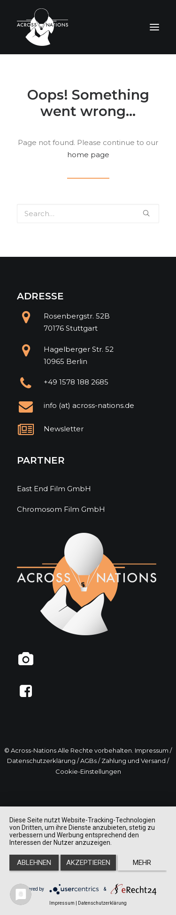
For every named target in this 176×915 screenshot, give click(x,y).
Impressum (151, 750)
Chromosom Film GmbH (61, 509)
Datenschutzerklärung (41, 760)
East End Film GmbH (54, 488)
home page (88, 154)
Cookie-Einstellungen (88, 771)
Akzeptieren (88, 862)
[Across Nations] (43, 27)
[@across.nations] (26, 662)
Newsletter (64, 428)
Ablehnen (34, 862)
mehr (142, 862)
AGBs (88, 760)
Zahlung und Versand (133, 760)
